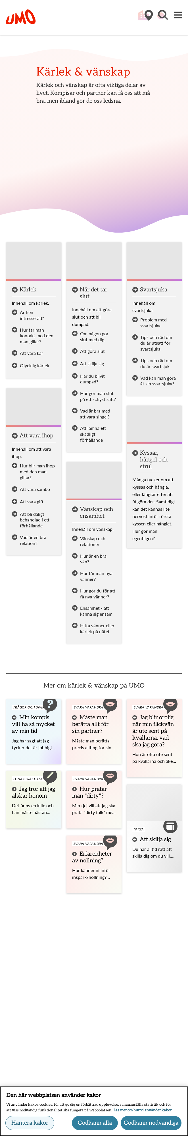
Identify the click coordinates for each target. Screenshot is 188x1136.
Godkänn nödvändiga (151, 1125)
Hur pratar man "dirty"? (89, 792)
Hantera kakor (29, 1125)
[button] (162, 18)
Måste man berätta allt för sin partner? (90, 724)
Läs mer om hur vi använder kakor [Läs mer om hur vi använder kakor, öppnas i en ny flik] (143, 1112)
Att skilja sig (155, 839)
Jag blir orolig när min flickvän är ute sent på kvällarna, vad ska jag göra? (153, 731)
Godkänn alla (95, 1125)
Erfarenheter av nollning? (92, 857)
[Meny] (178, 15)
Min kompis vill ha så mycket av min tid (33, 724)
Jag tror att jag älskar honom (33, 792)
